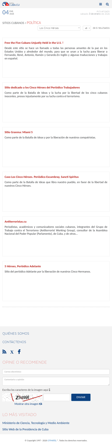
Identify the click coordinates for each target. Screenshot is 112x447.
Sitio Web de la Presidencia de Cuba (25, 429)
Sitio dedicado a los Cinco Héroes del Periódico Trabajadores (42, 87)
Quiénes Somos (15, 333)
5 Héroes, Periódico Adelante (23, 266)
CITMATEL (52, 440)
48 (87, 28)
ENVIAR (81, 397)
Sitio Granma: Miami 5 (19, 132)
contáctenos (14, 342)
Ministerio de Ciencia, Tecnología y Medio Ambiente (35, 423)
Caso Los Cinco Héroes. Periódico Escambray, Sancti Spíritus (42, 177)
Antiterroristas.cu (15, 221)
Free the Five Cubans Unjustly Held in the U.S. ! (34, 43)
